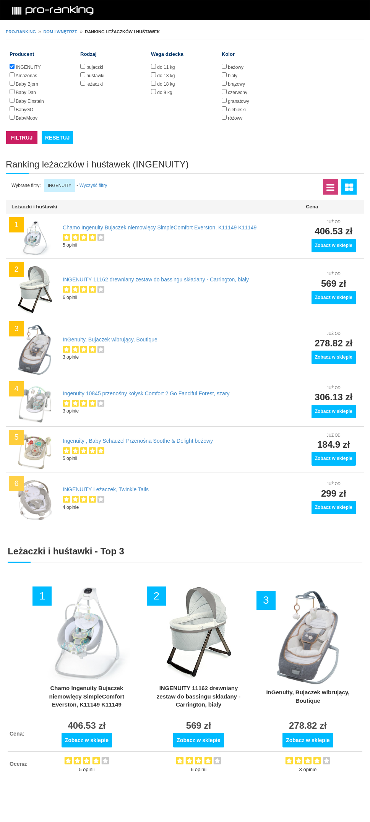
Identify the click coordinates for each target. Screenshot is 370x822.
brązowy (236, 84)
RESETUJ (57, 138)
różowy (235, 118)
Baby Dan (26, 92)
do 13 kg (166, 75)
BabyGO (24, 109)
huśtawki (95, 75)
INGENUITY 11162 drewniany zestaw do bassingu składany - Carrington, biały (156, 279)
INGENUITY (28, 67)
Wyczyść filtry (93, 185)
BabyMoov (26, 118)
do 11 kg (166, 67)
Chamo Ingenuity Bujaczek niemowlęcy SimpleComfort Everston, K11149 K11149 (159, 227)
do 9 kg (164, 92)
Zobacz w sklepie (333, 245)
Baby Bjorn (27, 84)
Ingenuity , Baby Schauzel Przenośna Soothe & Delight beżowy (138, 441)
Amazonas (26, 75)
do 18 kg (166, 84)
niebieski (237, 109)
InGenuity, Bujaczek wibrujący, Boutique (110, 339)
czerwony (237, 92)
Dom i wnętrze (60, 31)
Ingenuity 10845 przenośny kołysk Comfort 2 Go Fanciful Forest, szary (146, 393)
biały (232, 75)
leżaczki (94, 84)
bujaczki (94, 67)
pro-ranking (21, 31)
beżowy (235, 67)
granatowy (238, 101)
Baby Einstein (30, 101)
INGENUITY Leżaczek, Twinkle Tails (106, 489)
